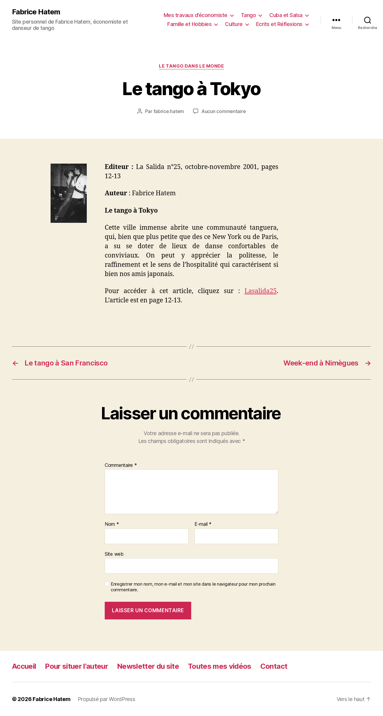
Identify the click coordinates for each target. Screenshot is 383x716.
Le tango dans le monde (191, 66)
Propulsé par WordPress (106, 699)
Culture (234, 24)
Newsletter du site (148, 666)
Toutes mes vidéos (219, 666)
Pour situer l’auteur (76, 666)
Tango (248, 15)
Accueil (24, 666)
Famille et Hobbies (189, 24)
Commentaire (121, 465)
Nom (112, 524)
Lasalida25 (260, 291)
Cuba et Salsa (286, 15)
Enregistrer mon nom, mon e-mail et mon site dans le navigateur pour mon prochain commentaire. (193, 586)
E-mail (203, 524)
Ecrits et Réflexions (279, 24)
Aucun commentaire (223, 111)
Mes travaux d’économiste (195, 15)
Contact (273, 666)
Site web (114, 554)
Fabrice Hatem (36, 12)
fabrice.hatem (168, 111)
